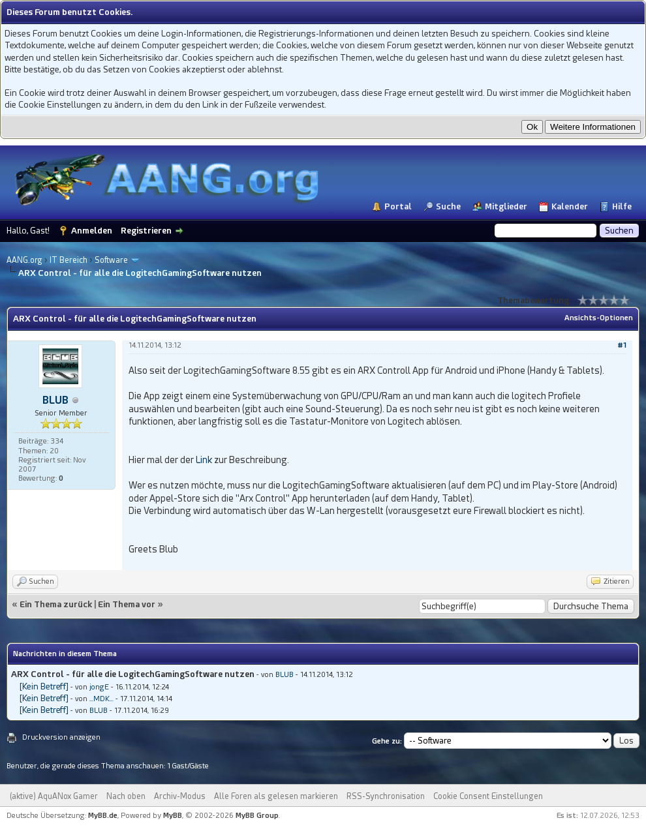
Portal (398, 206)
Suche (448, 206)
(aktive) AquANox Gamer (54, 796)
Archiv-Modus (180, 796)
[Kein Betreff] (44, 686)
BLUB (55, 400)
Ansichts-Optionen (598, 318)
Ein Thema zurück (56, 604)
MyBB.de (102, 815)
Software (111, 260)
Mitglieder (506, 206)
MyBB (172, 815)
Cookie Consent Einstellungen (488, 796)
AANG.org (24, 260)
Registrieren (146, 230)
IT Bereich (68, 260)
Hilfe (622, 206)
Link (204, 460)
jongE (99, 687)
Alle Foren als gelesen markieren (276, 796)
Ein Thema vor (126, 604)
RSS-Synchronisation (385, 796)
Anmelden (91, 230)
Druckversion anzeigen (61, 737)
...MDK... (101, 699)
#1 (621, 345)
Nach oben (126, 796)
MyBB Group (257, 815)
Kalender (569, 206)
